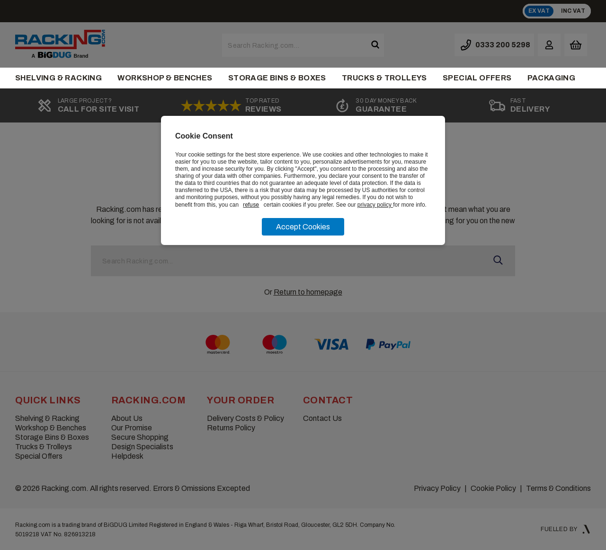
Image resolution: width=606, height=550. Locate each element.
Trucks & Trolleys (384, 78)
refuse (251, 204)
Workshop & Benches (164, 78)
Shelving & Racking (58, 78)
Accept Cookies (303, 227)
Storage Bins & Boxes (277, 78)
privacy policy (375, 204)
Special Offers (477, 78)
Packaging (551, 78)
